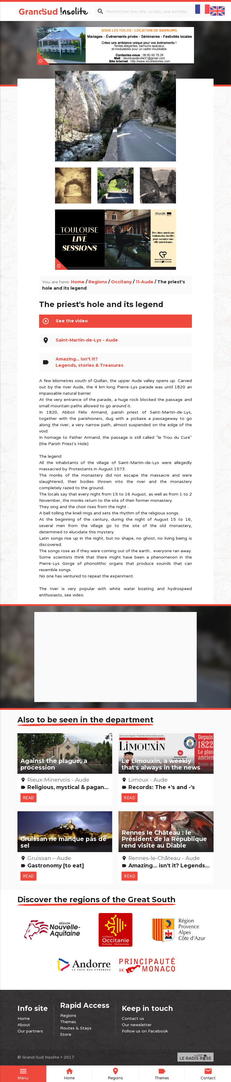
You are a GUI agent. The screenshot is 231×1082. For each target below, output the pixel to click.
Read (28, 797)
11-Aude (144, 282)
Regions (97, 282)
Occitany (121, 282)
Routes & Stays (75, 1028)
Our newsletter (137, 1024)
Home (78, 282)
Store (65, 1034)
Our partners (30, 1031)
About (23, 1024)
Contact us (133, 1018)
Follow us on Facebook (145, 1031)
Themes (68, 1021)
